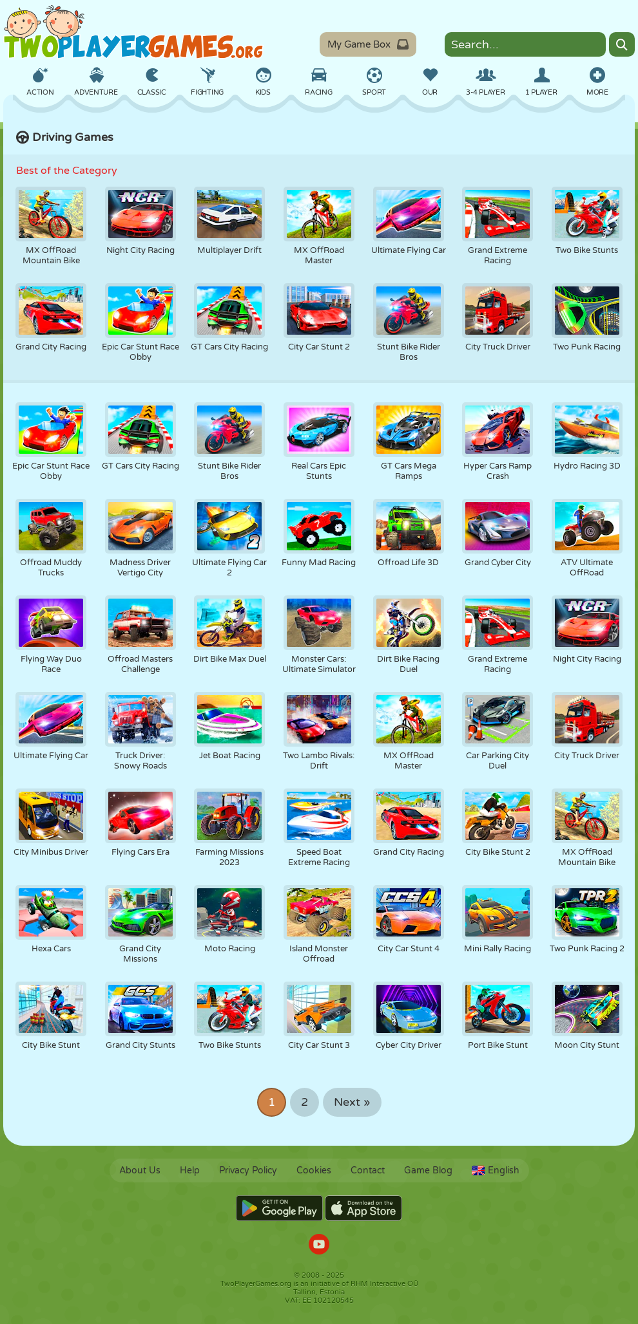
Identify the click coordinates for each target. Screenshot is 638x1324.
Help (190, 1170)
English (495, 1170)
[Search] (622, 44)
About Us (139, 1170)
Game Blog (428, 1170)
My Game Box (368, 44)
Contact (368, 1170)
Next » (352, 1102)
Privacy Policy (248, 1170)
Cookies (313, 1170)
